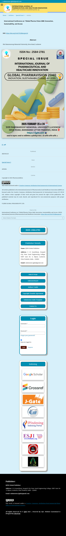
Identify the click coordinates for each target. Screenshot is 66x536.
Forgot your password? (28, 335)
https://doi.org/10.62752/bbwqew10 (17, 33)
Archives (11, 15)
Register (30, 347)
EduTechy (17, 513)
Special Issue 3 (20, 15)
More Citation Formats (9, 218)
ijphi (25, 512)
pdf (5, 145)
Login (23, 347)
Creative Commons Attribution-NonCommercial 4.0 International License (40, 185)
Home (4, 15)
